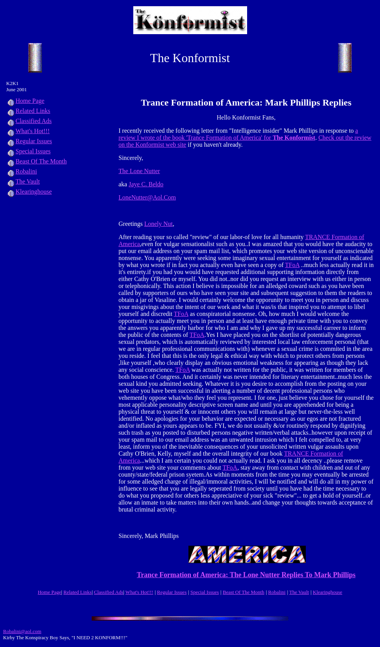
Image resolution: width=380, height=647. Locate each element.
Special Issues (28, 151)
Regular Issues (29, 141)
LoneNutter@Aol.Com (147, 197)
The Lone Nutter (139, 171)
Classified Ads (29, 121)
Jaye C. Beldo (146, 184)
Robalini (21, 171)
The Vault (23, 181)
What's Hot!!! (33, 131)
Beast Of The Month (36, 161)
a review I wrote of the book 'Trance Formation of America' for (238, 134)
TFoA (292, 265)
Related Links (28, 111)
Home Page (25, 100)
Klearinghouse (29, 191)
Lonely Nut (158, 223)
